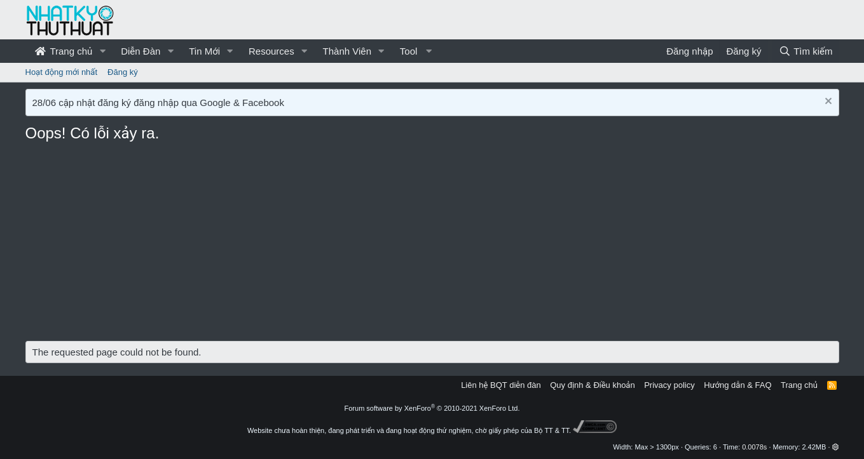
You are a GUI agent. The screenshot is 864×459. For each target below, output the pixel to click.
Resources (271, 51)
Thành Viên (347, 51)
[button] (102, 51)
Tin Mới (204, 51)
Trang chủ (64, 51)
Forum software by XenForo (432, 408)
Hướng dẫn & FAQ (737, 385)
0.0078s (754, 447)
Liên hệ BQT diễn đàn (501, 385)
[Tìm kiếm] (805, 51)
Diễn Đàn (140, 51)
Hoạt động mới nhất (61, 72)
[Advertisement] (432, 246)
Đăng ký (122, 72)
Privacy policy (669, 385)
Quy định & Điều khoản (592, 385)
